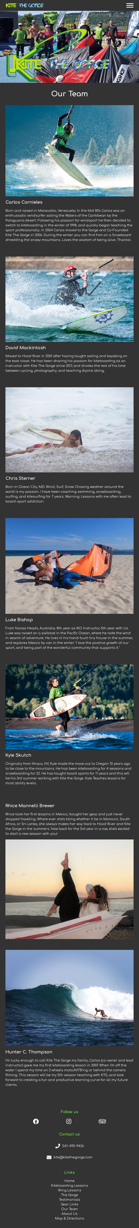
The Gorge (69, 1195)
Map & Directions (69, 1218)
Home (69, 1181)
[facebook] (36, 1121)
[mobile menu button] (130, 5)
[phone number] (69, 1146)
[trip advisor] (102, 1121)
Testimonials (69, 1199)
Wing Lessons (69, 1190)
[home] (24, 5)
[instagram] (68, 1121)
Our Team (69, 1209)
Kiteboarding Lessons (69, 1185)
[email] (69, 1157)
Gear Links (69, 1204)
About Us (69, 1214)
